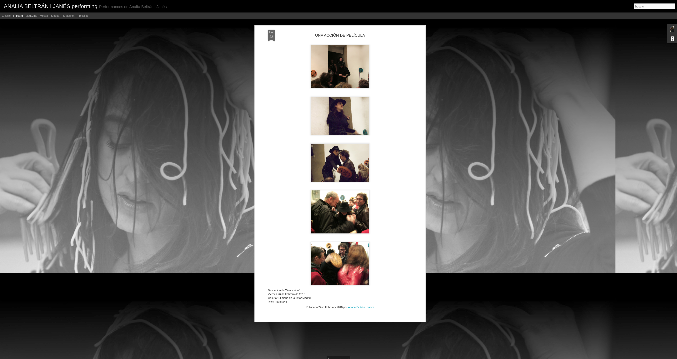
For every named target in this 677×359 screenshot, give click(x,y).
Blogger (353, 357)
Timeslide (82, 15)
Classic (6, 15)
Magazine (31, 15)
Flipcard (18, 15)
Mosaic (44, 15)
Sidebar (55, 15)
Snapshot (68, 15)
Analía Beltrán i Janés (361, 242)
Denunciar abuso (366, 357)
